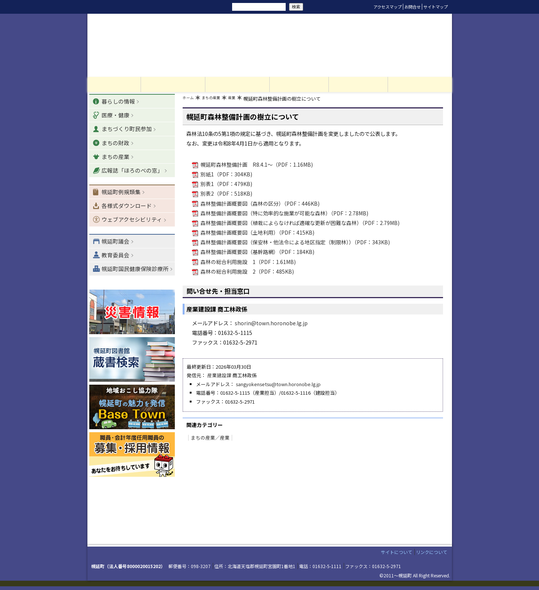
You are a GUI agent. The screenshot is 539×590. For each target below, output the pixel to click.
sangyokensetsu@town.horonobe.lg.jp (279, 384)
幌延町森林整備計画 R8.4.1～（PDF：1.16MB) (256, 166)
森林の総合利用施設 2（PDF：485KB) (247, 272)
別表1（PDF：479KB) (226, 185)
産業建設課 (219, 375)
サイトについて (396, 556)
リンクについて (431, 556)
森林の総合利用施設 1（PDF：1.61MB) (248, 262)
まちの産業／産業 (209, 437)
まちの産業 (217, 100)
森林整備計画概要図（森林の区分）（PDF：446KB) (259, 204)
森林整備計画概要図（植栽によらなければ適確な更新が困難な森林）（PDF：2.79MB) (300, 224)
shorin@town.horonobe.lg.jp (272, 323)
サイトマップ (435, 7)
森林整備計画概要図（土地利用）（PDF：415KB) (257, 233)
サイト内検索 (220, 6)
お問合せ (412, 7)
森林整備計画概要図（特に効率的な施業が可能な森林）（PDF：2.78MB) (284, 214)
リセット (189, 6)
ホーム (190, 100)
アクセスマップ (387, 7)
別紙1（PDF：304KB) (226, 176)
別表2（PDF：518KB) (226, 195)
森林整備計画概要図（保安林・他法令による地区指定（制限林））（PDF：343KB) (295, 243)
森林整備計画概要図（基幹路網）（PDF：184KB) (257, 253)
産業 (242, 100)
